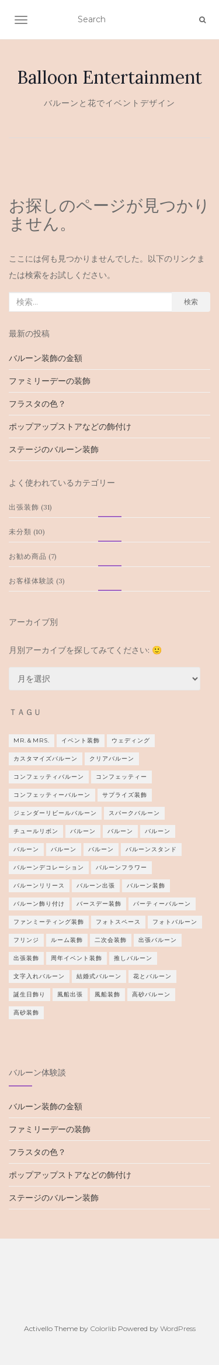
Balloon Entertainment (109, 77)
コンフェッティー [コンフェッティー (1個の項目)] (121, 777)
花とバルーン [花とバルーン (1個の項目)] (152, 976)
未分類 (20, 531)
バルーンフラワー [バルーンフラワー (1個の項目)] (121, 867)
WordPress (178, 1328)
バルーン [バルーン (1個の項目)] (83, 831)
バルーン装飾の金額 (45, 358)
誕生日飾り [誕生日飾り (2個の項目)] (29, 994)
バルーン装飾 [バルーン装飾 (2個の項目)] (146, 885)
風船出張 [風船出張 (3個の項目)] (70, 994)
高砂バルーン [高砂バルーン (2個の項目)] (151, 994)
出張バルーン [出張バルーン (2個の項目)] (157, 940)
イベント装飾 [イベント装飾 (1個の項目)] (80, 740)
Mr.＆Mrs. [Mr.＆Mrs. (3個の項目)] (31, 740)
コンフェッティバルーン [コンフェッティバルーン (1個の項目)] (48, 777)
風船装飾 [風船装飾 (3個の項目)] (107, 994)
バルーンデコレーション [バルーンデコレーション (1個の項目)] (48, 867)
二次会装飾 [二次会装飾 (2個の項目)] (111, 940)
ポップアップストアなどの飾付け (70, 426)
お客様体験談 (31, 580)
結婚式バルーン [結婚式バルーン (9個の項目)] (99, 976)
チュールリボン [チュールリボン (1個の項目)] (35, 831)
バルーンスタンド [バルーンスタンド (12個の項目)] (151, 849)
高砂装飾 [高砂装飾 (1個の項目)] (26, 1012)
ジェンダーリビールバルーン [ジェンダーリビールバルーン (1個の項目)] (55, 813)
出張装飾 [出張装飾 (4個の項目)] (26, 958)
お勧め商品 (28, 556)
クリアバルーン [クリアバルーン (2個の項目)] (111, 758)
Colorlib (103, 1328)
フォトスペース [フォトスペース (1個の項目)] (118, 922)
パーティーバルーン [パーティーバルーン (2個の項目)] (162, 903)
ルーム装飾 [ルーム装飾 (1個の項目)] (67, 940)
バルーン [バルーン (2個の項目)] (120, 831)
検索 (191, 301)
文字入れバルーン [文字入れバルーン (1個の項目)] (39, 976)
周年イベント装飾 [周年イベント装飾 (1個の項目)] (76, 958)
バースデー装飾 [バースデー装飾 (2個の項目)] (99, 903)
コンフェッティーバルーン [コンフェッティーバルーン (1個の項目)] (52, 795)
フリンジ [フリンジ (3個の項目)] (26, 940)
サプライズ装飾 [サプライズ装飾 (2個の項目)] (124, 795)
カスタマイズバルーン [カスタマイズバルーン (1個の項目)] (45, 758)
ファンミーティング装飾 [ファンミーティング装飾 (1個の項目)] (48, 922)
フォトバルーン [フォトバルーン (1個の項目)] (174, 922)
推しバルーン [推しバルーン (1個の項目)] (133, 958)
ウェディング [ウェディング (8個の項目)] (131, 740)
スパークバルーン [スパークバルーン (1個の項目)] (134, 813)
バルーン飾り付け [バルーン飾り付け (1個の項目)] (39, 903)
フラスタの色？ (37, 403)
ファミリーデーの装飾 (50, 381)
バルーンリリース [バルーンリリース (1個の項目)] (39, 885)
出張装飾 (24, 507)
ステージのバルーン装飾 (54, 449)
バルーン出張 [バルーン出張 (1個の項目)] (96, 885)
